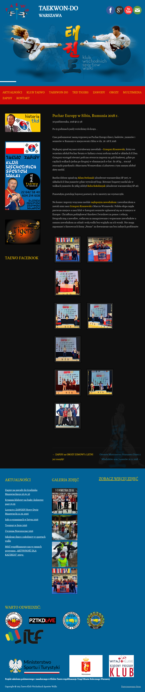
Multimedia (132, 92)
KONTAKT (23, 98)
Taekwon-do (58, 92)
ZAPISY (7, 98)
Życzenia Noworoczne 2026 (19, 531)
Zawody (99, 92)
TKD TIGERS (80, 92)
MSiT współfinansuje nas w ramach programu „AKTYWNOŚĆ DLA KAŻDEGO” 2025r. (23, 550)
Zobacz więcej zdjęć (118, 479)
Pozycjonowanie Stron (131, 686)
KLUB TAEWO (36, 92)
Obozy (114, 92)
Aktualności (12, 92)
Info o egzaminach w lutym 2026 (21, 519)
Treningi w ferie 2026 (16, 525)
